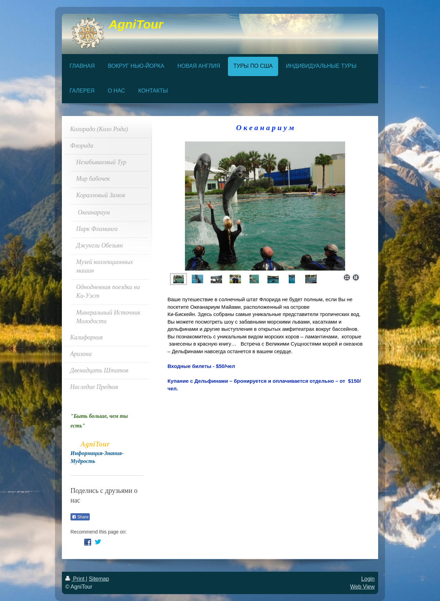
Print (75, 579)
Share (80, 517)
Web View (362, 587)
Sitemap (99, 579)
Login (368, 579)
